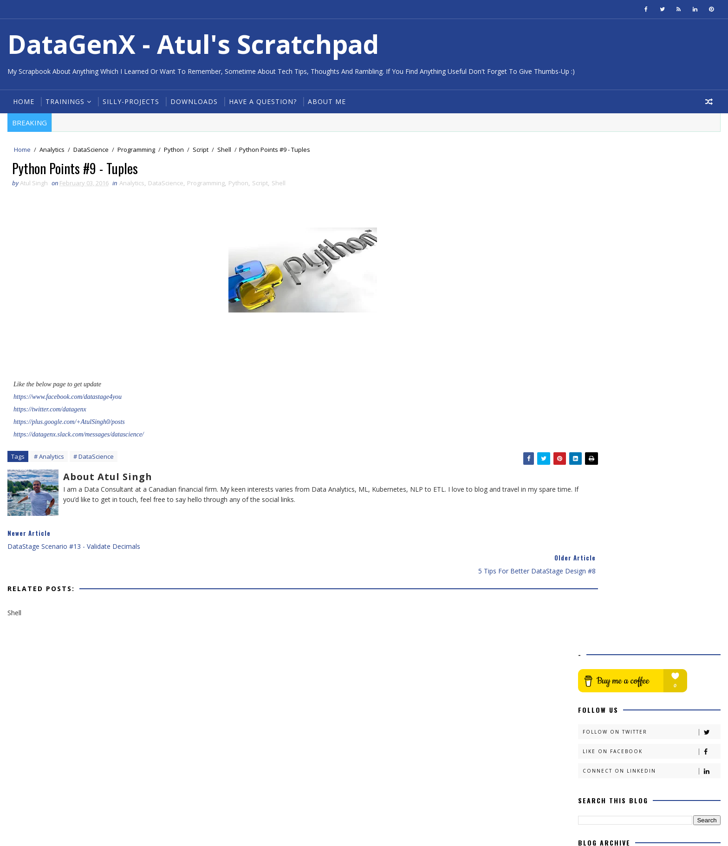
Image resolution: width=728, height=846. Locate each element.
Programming (134, 150)
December (613, 440)
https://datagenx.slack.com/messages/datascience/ (78, 437)
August (608, 478)
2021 (597, 383)
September (614, 468)
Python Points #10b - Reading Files (647, 625)
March (607, 525)
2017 (597, 421)
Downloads (192, 101)
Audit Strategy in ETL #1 (631, 570)
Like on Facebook (653, 246)
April (604, 516)
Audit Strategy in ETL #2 (631, 561)
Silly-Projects (129, 101)
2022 (597, 374)
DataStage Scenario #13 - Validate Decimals (646, 665)
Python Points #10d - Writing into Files (652, 597)
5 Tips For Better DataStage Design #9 (654, 616)
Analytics (50, 150)
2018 (597, 412)
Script (199, 150)
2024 (597, 355)
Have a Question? (261, 101)
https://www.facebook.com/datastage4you (67, 400)
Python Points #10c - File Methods (647, 607)
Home (21, 101)
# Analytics (47, 460)
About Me (325, 101)
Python (172, 150)
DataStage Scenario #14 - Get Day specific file (647, 648)
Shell (222, 150)
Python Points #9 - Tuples (634, 679)
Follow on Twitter (653, 227)
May (604, 506)
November (614, 450)
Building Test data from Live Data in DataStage (649, 548)
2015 (597, 707)
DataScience (89, 150)
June (604, 497)
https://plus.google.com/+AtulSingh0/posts (68, 425)
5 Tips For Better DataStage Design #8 (654, 688)
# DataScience (92, 460)
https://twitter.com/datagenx (49, 412)
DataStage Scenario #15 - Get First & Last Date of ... (658, 584)
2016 (597, 431)
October (610, 459)
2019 (597, 402)
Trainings (63, 101)
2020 (597, 393)
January (609, 698)
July (603, 487)
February (611, 534)
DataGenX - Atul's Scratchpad (191, 43)
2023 (597, 365)
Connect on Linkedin (653, 266)
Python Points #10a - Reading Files (647, 635)
